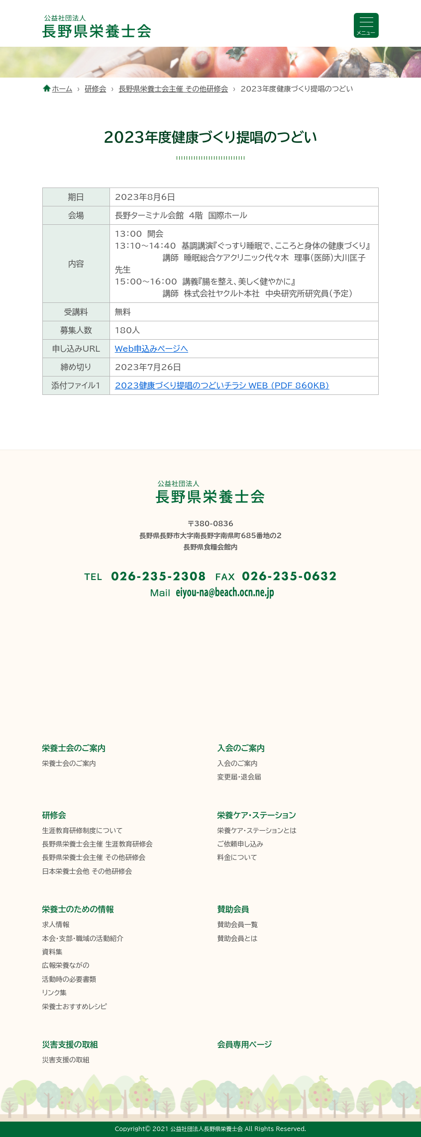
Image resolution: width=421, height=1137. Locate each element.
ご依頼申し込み (240, 844)
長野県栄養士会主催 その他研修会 (173, 89)
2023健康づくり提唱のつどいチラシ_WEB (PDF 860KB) (222, 385)
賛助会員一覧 (237, 924)
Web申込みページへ (151, 349)
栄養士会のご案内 (74, 748)
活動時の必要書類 (69, 979)
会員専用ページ (244, 1044)
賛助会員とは (237, 938)
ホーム (62, 89)
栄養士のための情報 (78, 909)
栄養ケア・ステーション (256, 815)
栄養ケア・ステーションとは (257, 830)
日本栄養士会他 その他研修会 (87, 871)
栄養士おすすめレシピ (74, 1006)
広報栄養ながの (66, 965)
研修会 (95, 89)
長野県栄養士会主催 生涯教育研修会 (97, 844)
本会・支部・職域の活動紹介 (82, 938)
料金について (237, 857)
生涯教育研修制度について (82, 830)
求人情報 (55, 924)
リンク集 (54, 992)
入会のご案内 (241, 748)
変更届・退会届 (239, 776)
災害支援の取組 (70, 1044)
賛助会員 (233, 909)
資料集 (52, 951)
